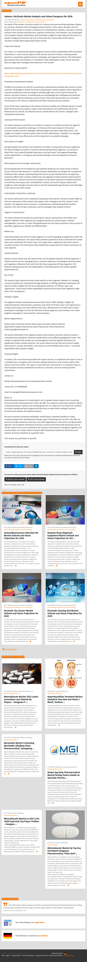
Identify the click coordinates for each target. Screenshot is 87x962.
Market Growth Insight (54, 769)
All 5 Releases (9, 649)
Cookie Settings (68, 955)
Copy (78, 452)
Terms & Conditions (28, 955)
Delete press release (15, 479)
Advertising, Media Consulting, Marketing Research (37, 20)
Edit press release (36, 479)
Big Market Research (11, 815)
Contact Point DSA (42, 955)
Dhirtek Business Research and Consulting (31, 22)
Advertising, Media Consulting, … (23, 737)
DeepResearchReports (54, 693)
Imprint (7, 955)
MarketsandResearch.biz (12, 693)
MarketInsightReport (11, 740)
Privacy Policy (16, 955)
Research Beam (52, 845)
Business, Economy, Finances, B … (23, 527)
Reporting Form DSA (55, 955)
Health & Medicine (61, 691)
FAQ (3, 955)
